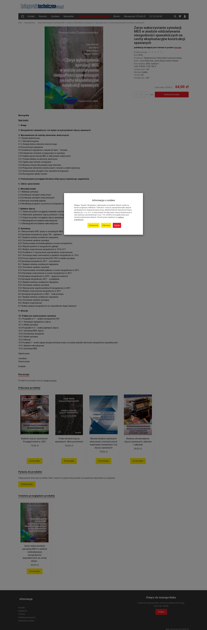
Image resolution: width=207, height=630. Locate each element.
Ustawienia (93, 225)
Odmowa (106, 225)
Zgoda (117, 225)
